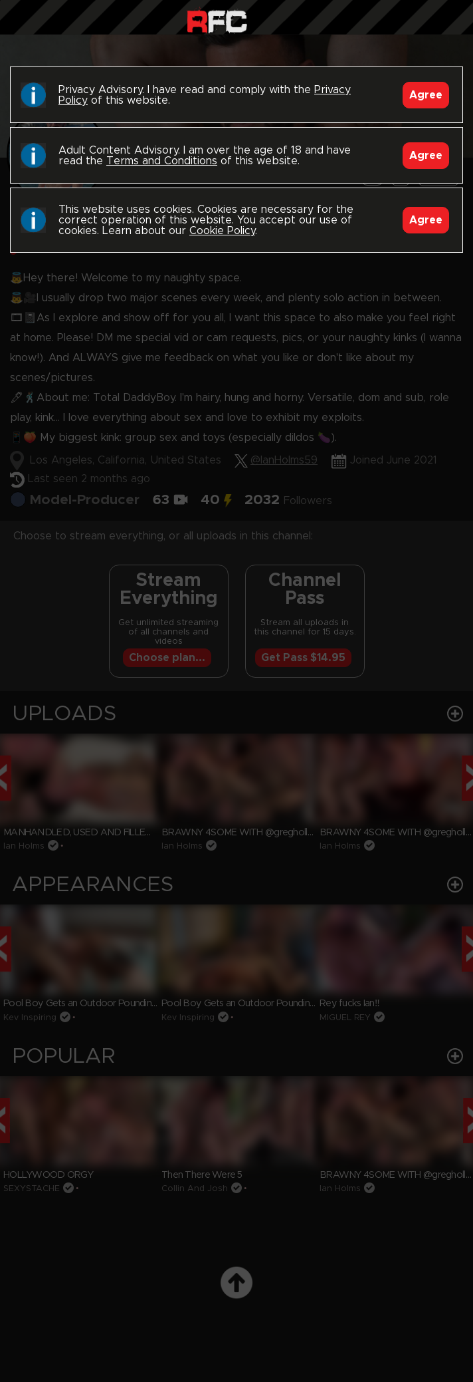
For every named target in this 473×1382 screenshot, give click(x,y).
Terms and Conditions (161, 161)
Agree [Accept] (425, 95)
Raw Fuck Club (217, 20)
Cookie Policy (222, 230)
